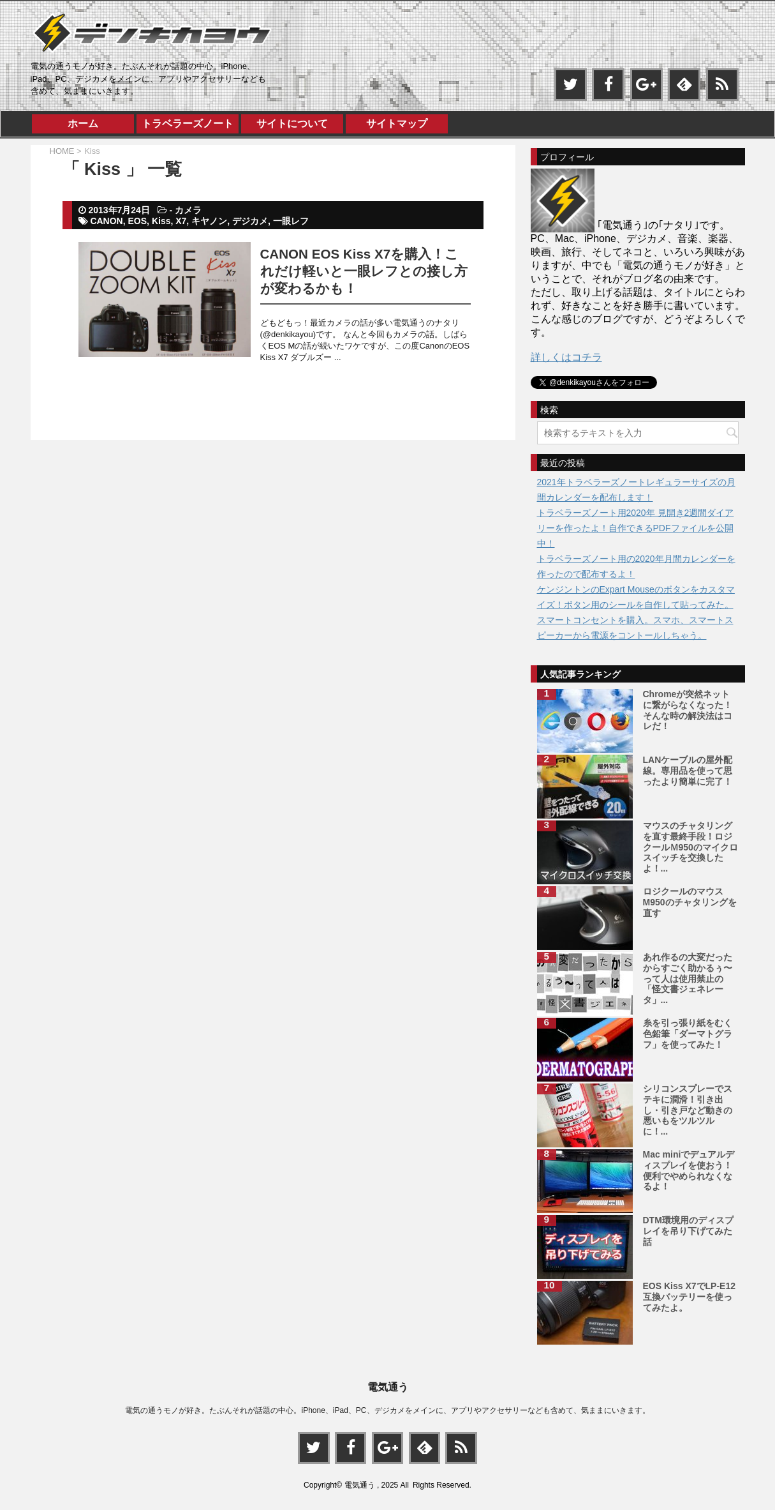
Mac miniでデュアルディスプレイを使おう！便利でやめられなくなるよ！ (689, 1170)
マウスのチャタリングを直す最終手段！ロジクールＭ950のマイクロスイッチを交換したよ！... (690, 846)
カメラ (188, 210)
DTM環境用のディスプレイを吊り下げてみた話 (688, 1231)
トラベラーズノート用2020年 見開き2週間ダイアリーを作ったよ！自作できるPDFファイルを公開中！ (635, 528)
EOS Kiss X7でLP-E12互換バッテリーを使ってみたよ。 (689, 1297)
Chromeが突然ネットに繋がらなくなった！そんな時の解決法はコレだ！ (687, 710)
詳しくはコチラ (566, 357)
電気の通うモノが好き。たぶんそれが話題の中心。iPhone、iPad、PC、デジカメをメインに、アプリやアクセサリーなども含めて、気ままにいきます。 (387, 1409)
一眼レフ (291, 221)
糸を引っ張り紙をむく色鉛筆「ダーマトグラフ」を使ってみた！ (687, 1034)
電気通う (387, 1386)
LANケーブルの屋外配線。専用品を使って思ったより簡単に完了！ (688, 771)
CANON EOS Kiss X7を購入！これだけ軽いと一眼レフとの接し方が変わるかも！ (364, 271)
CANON (106, 221)
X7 (180, 221)
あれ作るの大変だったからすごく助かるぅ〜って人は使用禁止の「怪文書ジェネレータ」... (687, 978)
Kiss (161, 221)
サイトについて (292, 123)
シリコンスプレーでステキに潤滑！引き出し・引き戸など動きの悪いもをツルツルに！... (687, 1109)
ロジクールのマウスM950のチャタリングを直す (690, 902)
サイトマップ (396, 123)
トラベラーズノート (187, 123)
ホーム (83, 123)
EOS (137, 221)
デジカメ (250, 221)
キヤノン (209, 221)
